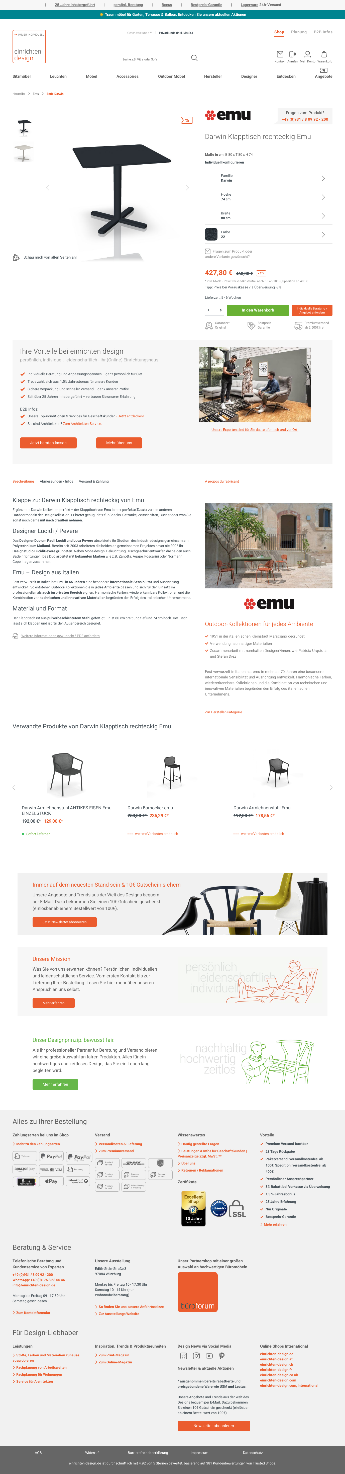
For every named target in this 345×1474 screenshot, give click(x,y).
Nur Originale (273, 1209)
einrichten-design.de (276, 1354)
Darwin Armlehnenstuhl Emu (262, 808)
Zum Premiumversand (114, 1151)
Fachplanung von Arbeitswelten (40, 1367)
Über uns (186, 1163)
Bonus (167, 5)
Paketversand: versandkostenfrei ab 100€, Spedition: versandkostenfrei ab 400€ (293, 1165)
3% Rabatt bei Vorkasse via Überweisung (295, 1187)
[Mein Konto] (292, 56)
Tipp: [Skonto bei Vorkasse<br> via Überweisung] (209, 287)
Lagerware (249, 5)
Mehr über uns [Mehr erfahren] (119, 443)
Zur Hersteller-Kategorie (223, 712)
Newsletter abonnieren (213, 1426)
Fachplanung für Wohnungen (37, 1374)
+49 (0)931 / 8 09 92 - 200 (33, 1274)
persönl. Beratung (128, 5)
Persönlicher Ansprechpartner (286, 1179)
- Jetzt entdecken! (130, 416)
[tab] (23, 481)
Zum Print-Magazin (112, 1355)
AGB (38, 1452)
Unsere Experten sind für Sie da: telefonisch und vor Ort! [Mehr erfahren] (254, 429)
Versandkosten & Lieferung (118, 1144)
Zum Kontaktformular (31, 1312)
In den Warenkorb (258, 310)
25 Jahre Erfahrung (278, 1202)
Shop (279, 32)
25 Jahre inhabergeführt (75, 5)
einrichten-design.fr (276, 1369)
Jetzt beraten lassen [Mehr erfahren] (48, 443)
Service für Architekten (33, 1381)
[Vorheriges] (47, 188)
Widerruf (92, 1452)
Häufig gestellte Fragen (198, 1144)
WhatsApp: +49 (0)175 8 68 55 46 (39, 1280)
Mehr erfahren (54, 1003)
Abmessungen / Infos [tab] (56, 481)
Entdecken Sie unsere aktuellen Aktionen (212, 14)
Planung (299, 32)
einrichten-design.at (276, 1359)
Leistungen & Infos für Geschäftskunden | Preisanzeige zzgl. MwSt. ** (212, 1153)
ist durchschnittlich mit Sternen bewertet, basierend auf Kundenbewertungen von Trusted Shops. (172, 1463)
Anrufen (292, 61)
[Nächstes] (187, 188)
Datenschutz (253, 1452)
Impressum (199, 1452)
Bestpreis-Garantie (206, 5)
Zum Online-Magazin (113, 1362)
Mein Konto (307, 61)
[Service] (305, 119)
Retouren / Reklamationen (200, 1170)
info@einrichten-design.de (34, 1285)
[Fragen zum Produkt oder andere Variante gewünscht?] (228, 254)
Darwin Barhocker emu (150, 808)
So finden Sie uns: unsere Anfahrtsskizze (129, 1306)
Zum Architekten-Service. (82, 423)
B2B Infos (323, 32)
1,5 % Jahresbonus (277, 1194)
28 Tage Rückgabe (277, 1151)
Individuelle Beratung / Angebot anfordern (312, 310)
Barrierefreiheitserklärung (148, 1452)
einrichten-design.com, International (289, 1385)
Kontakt (280, 61)
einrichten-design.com (278, 1380)
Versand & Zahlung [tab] (94, 481)
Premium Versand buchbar (284, 1144)
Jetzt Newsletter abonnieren (65, 922)
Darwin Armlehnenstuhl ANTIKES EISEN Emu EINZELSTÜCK (66, 810)
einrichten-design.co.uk (279, 1375)
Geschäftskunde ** (140, 33)
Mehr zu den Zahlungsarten (36, 1144)
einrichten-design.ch (276, 1364)
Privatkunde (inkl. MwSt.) (176, 33)
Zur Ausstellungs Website (117, 1313)
